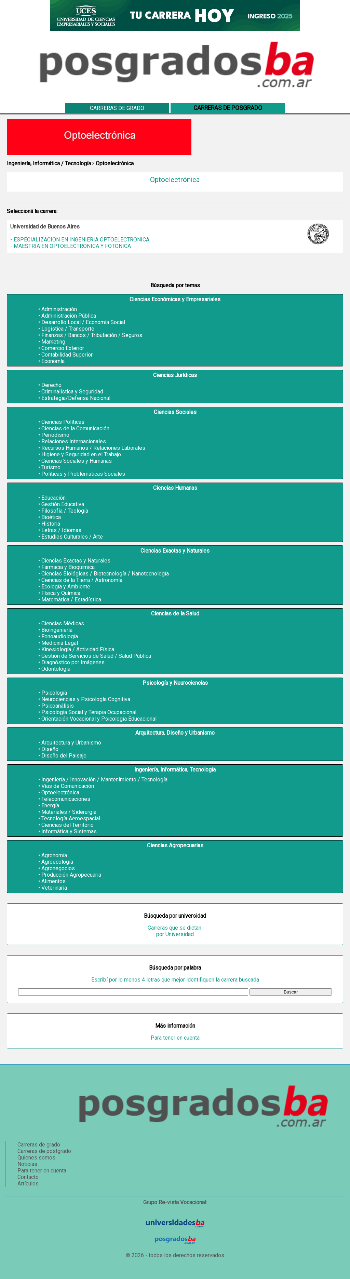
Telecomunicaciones (65, 799)
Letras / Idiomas (61, 530)
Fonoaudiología (59, 636)
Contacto (28, 1177)
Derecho (51, 385)
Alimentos (53, 881)
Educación (53, 498)
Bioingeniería (56, 630)
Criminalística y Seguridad (72, 391)
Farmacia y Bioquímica (68, 567)
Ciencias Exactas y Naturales (75, 560)
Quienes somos (36, 1157)
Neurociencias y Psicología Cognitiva (85, 699)
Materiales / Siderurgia (68, 812)
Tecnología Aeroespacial (70, 818)
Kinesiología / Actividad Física (77, 649)
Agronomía (54, 855)
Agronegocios (58, 868)
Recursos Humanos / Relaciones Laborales (93, 448)
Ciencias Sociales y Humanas (76, 461)
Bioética (51, 517)
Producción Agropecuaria (71, 875)
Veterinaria (54, 888)
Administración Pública (68, 315)
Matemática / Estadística (71, 599)
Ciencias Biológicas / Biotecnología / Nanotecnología (105, 573)
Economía (53, 361)
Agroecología (57, 862)
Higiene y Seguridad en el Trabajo (81, 454)
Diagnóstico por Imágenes (73, 662)
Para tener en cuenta (175, 1037)
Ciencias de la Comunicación (75, 428)
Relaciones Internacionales (73, 441)
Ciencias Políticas (62, 422)
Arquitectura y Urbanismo (71, 742)
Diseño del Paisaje (63, 755)
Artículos (28, 1183)
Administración (59, 309)
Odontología (55, 669)
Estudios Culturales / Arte (72, 536)
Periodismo (55, 435)
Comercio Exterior (62, 348)
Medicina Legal (59, 643)
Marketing (53, 341)
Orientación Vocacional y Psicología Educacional (99, 718)
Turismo (50, 467)
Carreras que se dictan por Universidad (175, 931)
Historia (50, 523)
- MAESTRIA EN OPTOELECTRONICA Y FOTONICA (70, 246)
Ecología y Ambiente (65, 586)
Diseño (49, 749)
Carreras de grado (117, 108)
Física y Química (60, 593)
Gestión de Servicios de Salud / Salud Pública (96, 656)
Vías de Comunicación (67, 786)
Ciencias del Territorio (67, 825)
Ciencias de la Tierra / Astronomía (81, 580)
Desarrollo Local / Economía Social (83, 322)
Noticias (27, 1164)
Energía (50, 805)
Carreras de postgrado (44, 1151)
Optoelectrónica (60, 792)
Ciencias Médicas (62, 623)
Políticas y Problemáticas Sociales (83, 474)
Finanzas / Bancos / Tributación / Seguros (91, 335)
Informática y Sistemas (69, 831)
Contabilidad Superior (67, 354)
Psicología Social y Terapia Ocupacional (88, 712)
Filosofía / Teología (64, 511)
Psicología (54, 693)
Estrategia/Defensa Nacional (75, 398)
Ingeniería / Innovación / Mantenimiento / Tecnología (104, 779)
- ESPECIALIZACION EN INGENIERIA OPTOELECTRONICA (79, 239)
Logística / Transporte (67, 328)
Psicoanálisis (57, 706)
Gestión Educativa (62, 504)
